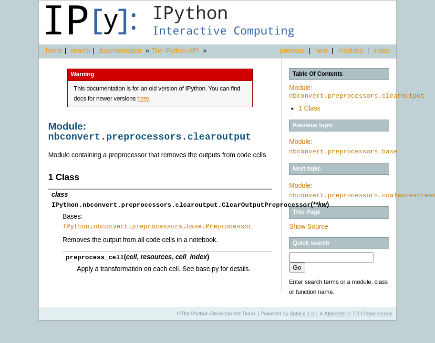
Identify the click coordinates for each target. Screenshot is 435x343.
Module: (357, 92)
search (80, 50)
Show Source (308, 226)
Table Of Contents (317, 74)
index (381, 50)
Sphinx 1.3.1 (304, 313)
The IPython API (175, 50)
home (54, 50)
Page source (378, 313)
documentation (120, 50)
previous (292, 50)
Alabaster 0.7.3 (341, 313)
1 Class (310, 108)
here (143, 98)
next (321, 50)
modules (350, 50)
